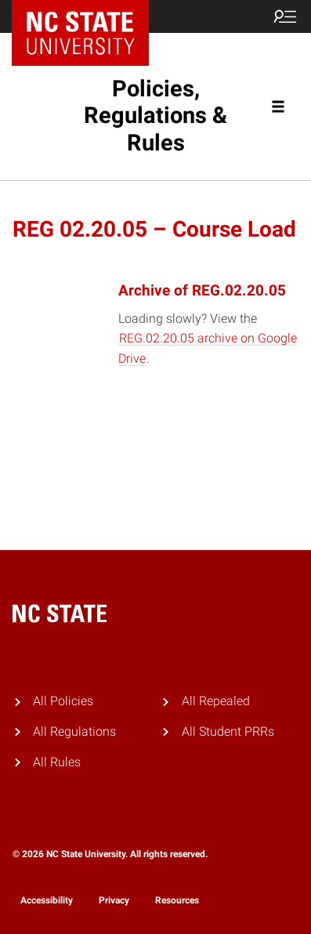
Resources (177, 900)
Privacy (114, 900)
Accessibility (46, 900)
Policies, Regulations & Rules (155, 116)
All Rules (57, 762)
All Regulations (74, 731)
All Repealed (216, 700)
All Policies (63, 700)
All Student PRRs (228, 731)
